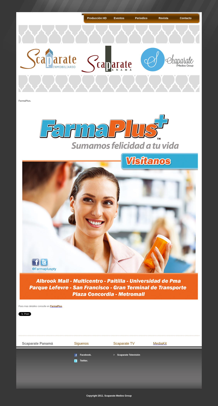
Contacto (186, 18)
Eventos (119, 18)
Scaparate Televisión (128, 355)
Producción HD (97, 18)
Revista (163, 18)
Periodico (141, 18)
